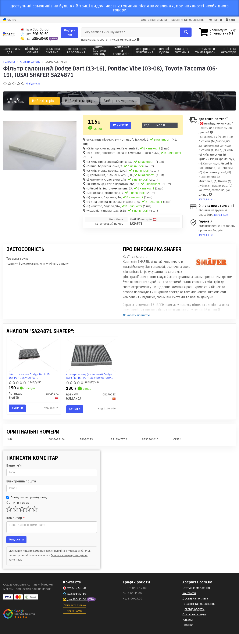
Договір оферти (193, 609)
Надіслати (16, 539)
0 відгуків (33, 83)
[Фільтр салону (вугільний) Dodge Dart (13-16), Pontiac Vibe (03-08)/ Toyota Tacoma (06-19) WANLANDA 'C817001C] (90, 355)
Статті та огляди (194, 614)
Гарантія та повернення (187, 20)
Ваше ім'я (14, 465)
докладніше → (207, 199)
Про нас (187, 625)
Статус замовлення (196, 588)
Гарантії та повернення (198, 604)
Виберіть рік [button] (44, 101)
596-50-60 (35, 29)
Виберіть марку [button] (80, 101)
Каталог (188, 620)
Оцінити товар (17, 503)
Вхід (230, 20)
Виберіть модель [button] (120, 101)
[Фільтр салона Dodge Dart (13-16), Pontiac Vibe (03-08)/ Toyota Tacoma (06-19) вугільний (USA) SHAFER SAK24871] (33, 355)
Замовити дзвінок (75, 605)
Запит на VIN (74, 611)
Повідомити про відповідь (27, 497)
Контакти (215, 20)
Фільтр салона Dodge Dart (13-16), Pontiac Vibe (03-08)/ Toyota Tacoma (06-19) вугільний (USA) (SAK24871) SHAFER (30, 376)
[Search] (185, 32)
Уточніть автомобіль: (16, 100)
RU (14, 20)
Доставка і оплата (154, 20)
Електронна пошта (21, 481)
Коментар (15, 518)
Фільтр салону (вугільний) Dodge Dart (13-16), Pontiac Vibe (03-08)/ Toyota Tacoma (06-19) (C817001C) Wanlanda (89, 376)
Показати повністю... (137, 315)
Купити (120, 125)
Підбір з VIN (69, 32)
